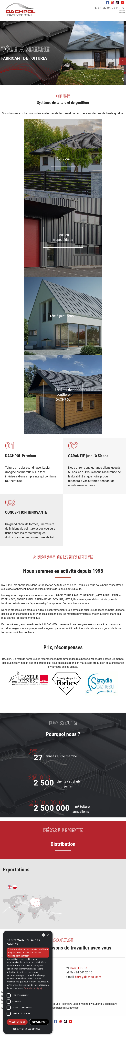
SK (104, 7)
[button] (28, 1028)
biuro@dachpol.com (88, 977)
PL (95, 7)
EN (99, 7)
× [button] (48, 935)
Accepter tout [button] (17, 1021)
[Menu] (122, 13)
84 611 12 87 (78, 968)
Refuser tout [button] (39, 1021)
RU (122, 7)
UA (108, 7)
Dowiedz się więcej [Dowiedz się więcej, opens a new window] (33, 988)
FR (117, 7)
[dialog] (27, 982)
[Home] (19, 10)
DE (113, 7)
